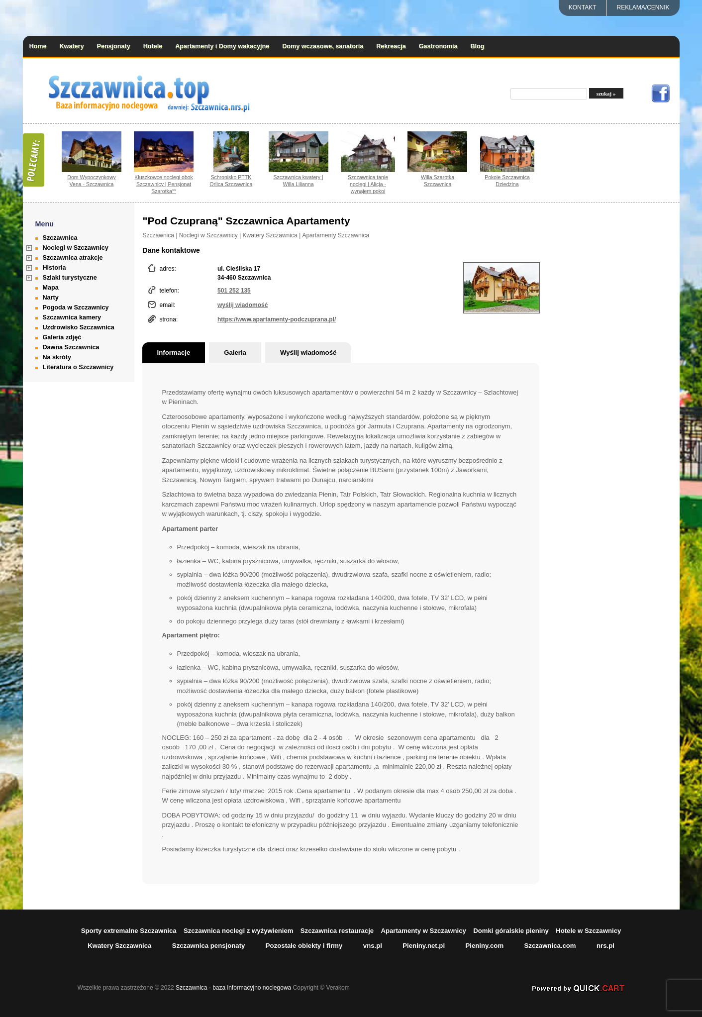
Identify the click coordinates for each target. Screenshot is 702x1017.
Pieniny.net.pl (423, 945)
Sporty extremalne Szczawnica (129, 930)
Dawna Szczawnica (71, 347)
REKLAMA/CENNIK (642, 7)
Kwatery (72, 46)
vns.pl (372, 945)
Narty (51, 297)
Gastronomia (438, 46)
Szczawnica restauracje (337, 930)
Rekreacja (391, 46)
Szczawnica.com (550, 945)
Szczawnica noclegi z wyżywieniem (239, 930)
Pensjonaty (113, 46)
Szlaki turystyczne (70, 277)
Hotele (153, 46)
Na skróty (57, 357)
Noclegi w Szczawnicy (75, 247)
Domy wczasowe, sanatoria (322, 46)
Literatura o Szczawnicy (78, 367)
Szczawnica (60, 237)
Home (38, 46)
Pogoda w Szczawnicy (76, 307)
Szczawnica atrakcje (73, 257)
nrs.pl (605, 945)
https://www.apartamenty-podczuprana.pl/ (276, 319)
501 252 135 (234, 290)
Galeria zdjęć (62, 337)
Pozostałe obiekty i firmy (304, 945)
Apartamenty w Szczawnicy (423, 930)
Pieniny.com (484, 945)
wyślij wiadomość (242, 305)
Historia (54, 267)
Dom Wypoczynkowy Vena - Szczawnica (91, 180)
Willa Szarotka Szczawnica (437, 180)
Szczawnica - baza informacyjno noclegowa (233, 987)
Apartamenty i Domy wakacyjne (222, 46)
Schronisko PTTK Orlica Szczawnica (230, 180)
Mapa (51, 287)
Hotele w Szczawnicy (588, 930)
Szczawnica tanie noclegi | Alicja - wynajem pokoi (368, 184)
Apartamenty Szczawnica (335, 235)
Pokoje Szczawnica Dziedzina (507, 180)
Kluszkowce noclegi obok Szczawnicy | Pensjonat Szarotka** (163, 184)
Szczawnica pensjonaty (208, 945)
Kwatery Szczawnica (270, 235)
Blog (477, 46)
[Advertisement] (617, 361)
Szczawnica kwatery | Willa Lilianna (298, 180)
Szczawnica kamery (72, 317)
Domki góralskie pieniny (511, 930)
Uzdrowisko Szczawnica (78, 327)
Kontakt (583, 7)
